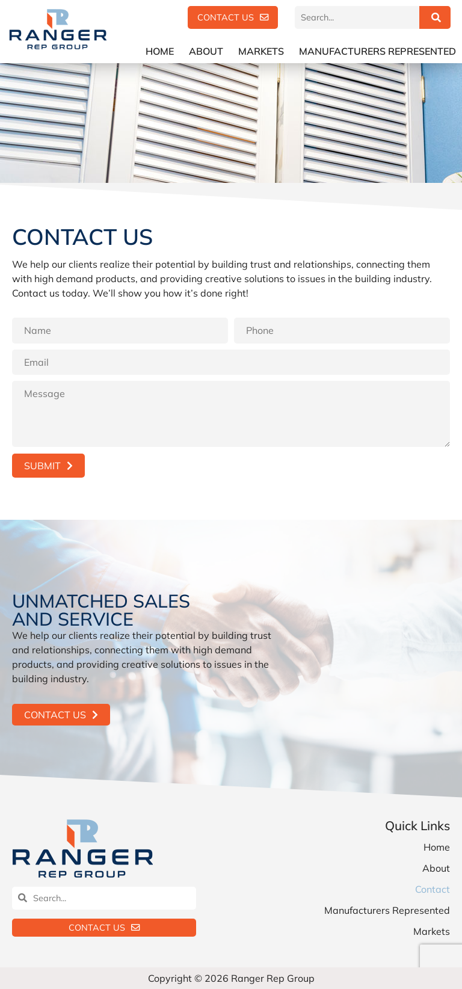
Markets (261, 51)
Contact (432, 889)
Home (160, 51)
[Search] (435, 17)
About (206, 51)
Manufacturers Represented (377, 51)
